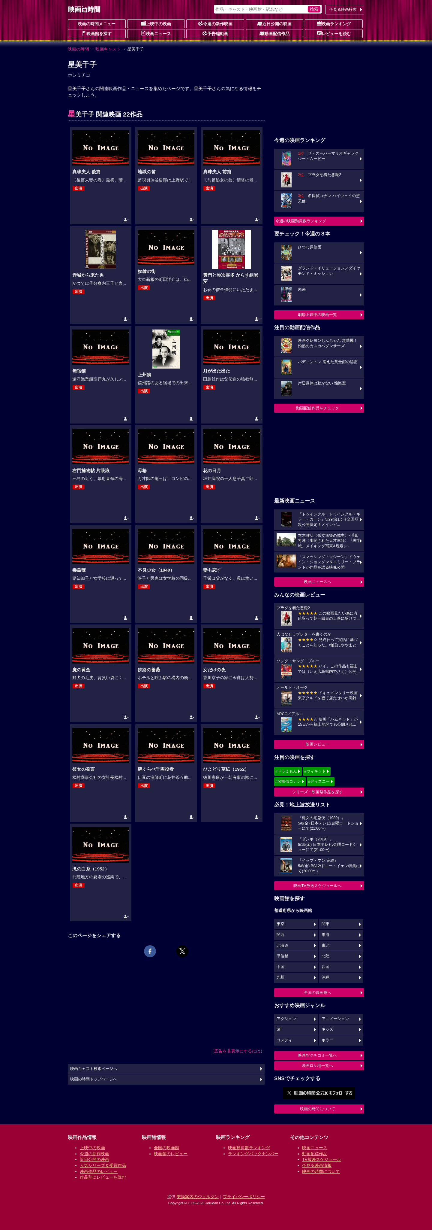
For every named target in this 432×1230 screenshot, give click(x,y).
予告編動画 (215, 33)
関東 (325, 924)
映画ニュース (156, 33)
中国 (280, 967)
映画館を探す (97, 33)
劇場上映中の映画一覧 (317, 314)
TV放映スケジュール (321, 1159)
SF (279, 1029)
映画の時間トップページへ (93, 1079)
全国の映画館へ (317, 992)
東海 (325, 935)
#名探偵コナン (288, 781)
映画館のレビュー (171, 1153)
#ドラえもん (286, 771)
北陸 (325, 956)
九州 (280, 977)
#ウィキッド (315, 771)
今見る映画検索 (343, 9)
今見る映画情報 (317, 1165)
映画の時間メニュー (97, 23)
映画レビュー (317, 744)
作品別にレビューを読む (103, 1177)
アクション (286, 1019)
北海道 (282, 945)
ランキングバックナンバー (253, 1153)
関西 (280, 935)
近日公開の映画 (274, 23)
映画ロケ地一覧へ (317, 1065)
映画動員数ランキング (249, 1147)
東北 (325, 945)
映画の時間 (78, 49)
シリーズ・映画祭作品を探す (317, 792)
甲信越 (282, 956)
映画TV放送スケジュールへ (317, 885)
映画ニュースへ (317, 581)
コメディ (284, 1040)
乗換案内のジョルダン (198, 1196)
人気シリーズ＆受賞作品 (103, 1165)
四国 (325, 967)
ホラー (327, 1040)
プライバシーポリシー (244, 1196)
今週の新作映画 (215, 23)
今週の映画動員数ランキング (300, 221)
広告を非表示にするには (237, 1051)
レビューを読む (334, 33)
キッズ (327, 1029)
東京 (280, 924)
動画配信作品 (275, 33)
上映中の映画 (156, 23)
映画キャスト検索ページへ (93, 1069)
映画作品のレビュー (99, 1171)
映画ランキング (334, 23)
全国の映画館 (166, 1147)
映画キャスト (108, 49)
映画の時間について (317, 1109)
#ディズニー (319, 781)
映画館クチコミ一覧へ (317, 1055)
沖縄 (325, 977)
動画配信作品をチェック (317, 408)
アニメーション (335, 1019)
